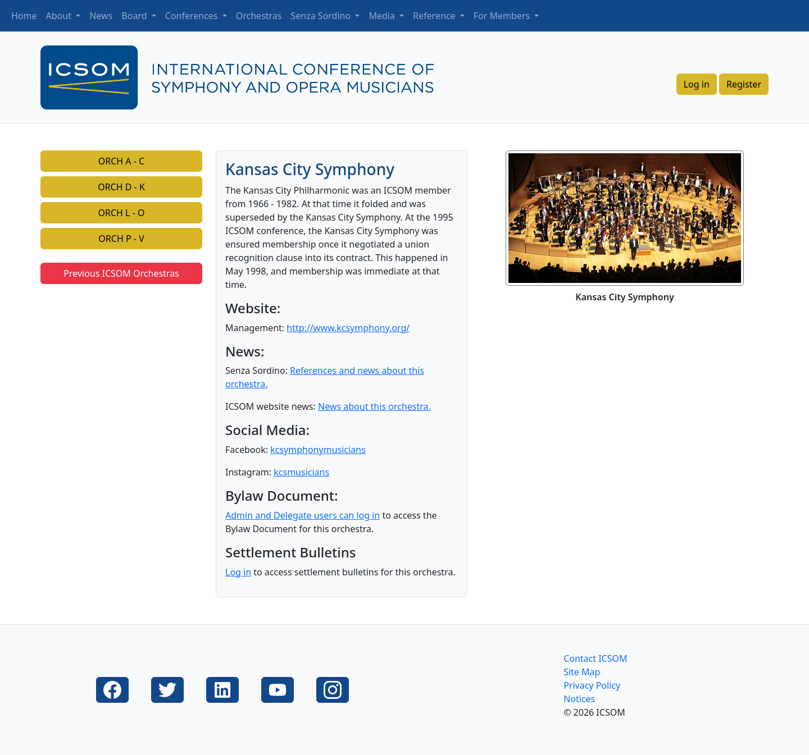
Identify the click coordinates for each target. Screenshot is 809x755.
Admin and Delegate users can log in (302, 515)
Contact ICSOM (595, 658)
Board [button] (135, 16)
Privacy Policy (591, 685)
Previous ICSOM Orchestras (121, 273)
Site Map (581, 672)
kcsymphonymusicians (317, 449)
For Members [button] (503, 16)
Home (24, 16)
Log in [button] (697, 84)
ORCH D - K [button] (121, 187)
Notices (579, 699)
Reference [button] (435, 16)
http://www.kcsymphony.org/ (348, 328)
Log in (238, 572)
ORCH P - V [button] (121, 238)
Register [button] (743, 84)
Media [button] (383, 16)
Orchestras (259, 16)
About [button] (60, 16)
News (100, 16)
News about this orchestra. (374, 406)
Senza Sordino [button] (322, 16)
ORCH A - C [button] (121, 161)
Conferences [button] (192, 16)
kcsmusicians (301, 472)
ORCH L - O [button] (121, 213)
